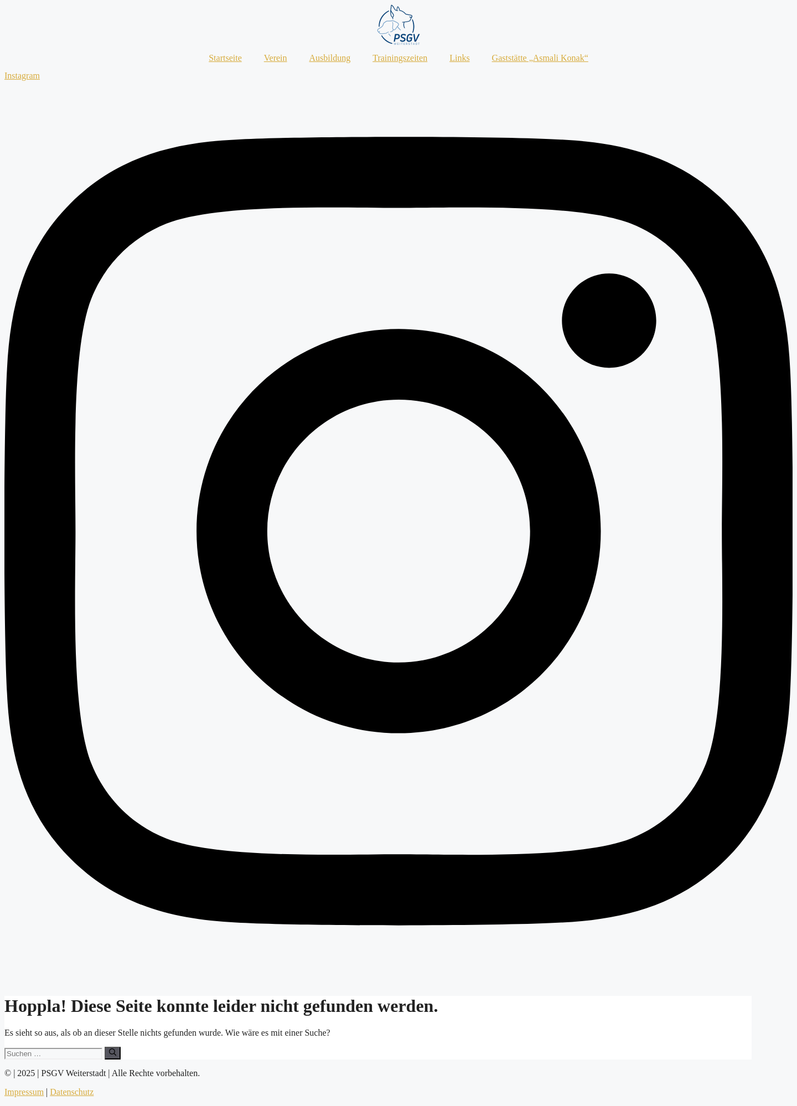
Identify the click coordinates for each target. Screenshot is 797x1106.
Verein (275, 58)
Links (459, 58)
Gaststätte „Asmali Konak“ (540, 58)
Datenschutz (72, 1092)
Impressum (24, 1092)
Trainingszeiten (399, 58)
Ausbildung (330, 58)
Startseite (225, 58)
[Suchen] (113, 1053)
